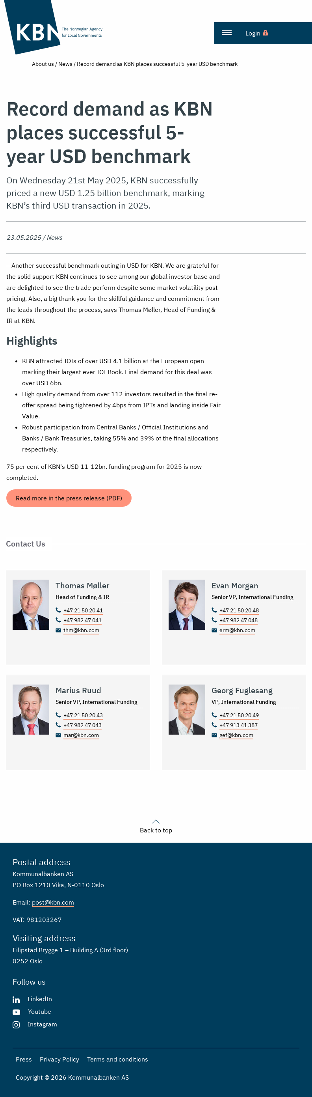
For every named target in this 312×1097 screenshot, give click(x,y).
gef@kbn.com (236, 735)
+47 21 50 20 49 (239, 715)
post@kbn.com (53, 902)
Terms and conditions (117, 1059)
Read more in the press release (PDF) (69, 498)
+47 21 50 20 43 (83, 715)
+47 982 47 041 (82, 620)
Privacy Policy (59, 1059)
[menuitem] (226, 33)
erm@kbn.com (237, 630)
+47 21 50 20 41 (83, 610)
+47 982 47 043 (82, 725)
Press (24, 1059)
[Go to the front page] (56, 27)
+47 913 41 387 (238, 725)
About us (43, 63)
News (65, 63)
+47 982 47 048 (238, 620)
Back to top (156, 825)
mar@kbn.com (81, 735)
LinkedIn (40, 999)
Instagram (42, 1024)
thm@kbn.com (81, 630)
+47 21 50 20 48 (239, 610)
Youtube (39, 1011)
